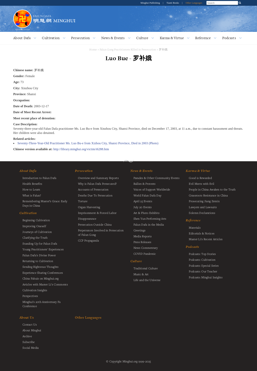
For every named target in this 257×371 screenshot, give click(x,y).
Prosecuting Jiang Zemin (204, 201)
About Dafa (22, 37)
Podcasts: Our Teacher (203, 271)
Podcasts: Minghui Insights (205, 277)
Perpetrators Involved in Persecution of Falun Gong (101, 232)
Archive (27, 336)
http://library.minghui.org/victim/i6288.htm (81, 149)
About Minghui (31, 330)
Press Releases (142, 242)
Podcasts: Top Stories (202, 254)
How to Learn (31, 189)
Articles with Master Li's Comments (45, 284)
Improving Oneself (34, 226)
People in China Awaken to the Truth (212, 189)
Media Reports (142, 236)
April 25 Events (142, 201)
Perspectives (30, 296)
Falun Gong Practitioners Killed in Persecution (128, 49)
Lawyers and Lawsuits (203, 207)
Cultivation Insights (34, 290)
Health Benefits (32, 184)
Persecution (80, 37)
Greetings (139, 230)
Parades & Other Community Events (156, 178)
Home (93, 49)
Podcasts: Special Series (204, 265)
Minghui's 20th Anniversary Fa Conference (41, 304)
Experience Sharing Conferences (42, 273)
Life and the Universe (147, 280)
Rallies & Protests (144, 184)
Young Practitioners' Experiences (43, 249)
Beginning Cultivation (36, 220)
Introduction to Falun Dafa (39, 178)
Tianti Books (173, 3)
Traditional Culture (145, 268)
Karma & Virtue (172, 37)
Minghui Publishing (151, 3)
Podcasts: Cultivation (202, 259)
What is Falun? (31, 195)
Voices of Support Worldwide (151, 189)
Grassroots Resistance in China (208, 195)
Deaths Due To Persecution (95, 195)
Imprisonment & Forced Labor (97, 213)
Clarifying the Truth (35, 237)
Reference (203, 37)
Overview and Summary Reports (98, 178)
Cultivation (51, 37)
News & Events (113, 37)
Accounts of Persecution (93, 189)
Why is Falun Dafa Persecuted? (97, 184)
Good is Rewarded (200, 178)
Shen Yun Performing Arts (149, 218)
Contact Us (29, 324)
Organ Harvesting (89, 207)
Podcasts (229, 37)
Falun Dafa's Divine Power (39, 255)
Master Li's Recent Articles (205, 239)
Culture (142, 37)
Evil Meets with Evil (201, 184)
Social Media (30, 348)
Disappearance (87, 218)
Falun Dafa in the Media (148, 224)
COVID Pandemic (144, 254)
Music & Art (141, 274)
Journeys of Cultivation (37, 232)
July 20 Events (142, 207)
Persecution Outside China (95, 224)
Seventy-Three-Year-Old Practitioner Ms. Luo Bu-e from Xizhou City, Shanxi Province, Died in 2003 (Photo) (87, 143)
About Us (26, 317)
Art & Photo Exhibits (146, 213)
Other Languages (194, 3)
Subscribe (28, 342)
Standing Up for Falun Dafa (39, 243)
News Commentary (145, 248)
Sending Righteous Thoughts (40, 267)
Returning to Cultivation (37, 261)
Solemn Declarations (202, 213)
